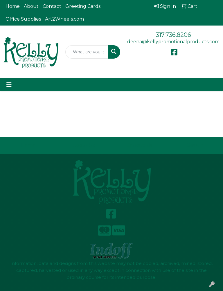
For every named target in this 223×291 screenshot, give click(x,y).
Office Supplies (23, 19)
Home (13, 6)
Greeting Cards (82, 6)
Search (195, 145)
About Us (84, 145)
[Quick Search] (86, 52)
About (31, 6)
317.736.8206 (173, 34)
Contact (52, 6)
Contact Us (139, 145)
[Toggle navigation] (9, 85)
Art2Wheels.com (64, 19)
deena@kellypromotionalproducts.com (173, 41)
